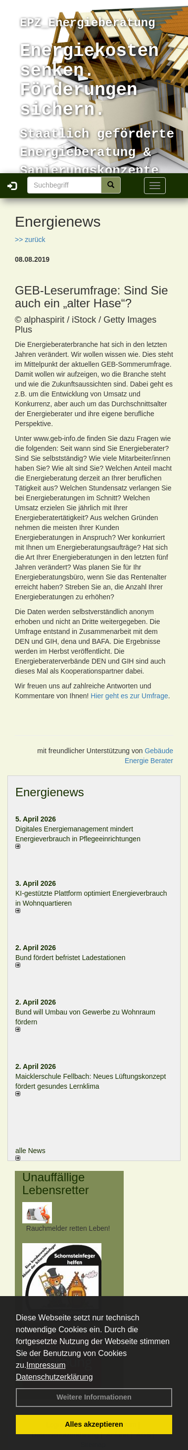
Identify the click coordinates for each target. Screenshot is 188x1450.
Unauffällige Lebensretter (55, 1183)
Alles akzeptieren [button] (94, 1424)
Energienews (49, 792)
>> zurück (30, 239)
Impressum (45, 1365)
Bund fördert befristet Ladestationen (70, 958)
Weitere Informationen (94, 1397)
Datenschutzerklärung (54, 1377)
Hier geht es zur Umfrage (129, 696)
